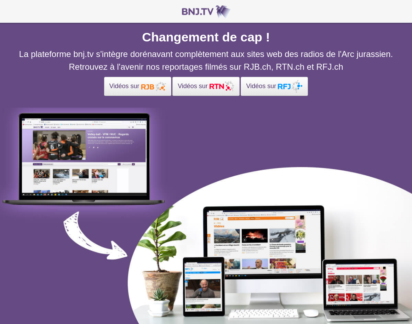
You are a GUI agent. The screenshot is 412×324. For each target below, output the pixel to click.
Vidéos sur (137, 86)
